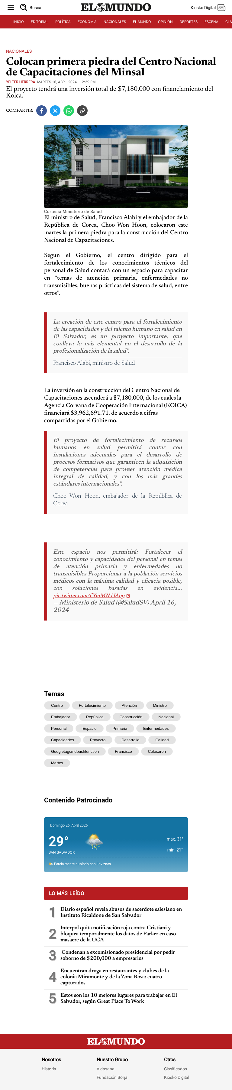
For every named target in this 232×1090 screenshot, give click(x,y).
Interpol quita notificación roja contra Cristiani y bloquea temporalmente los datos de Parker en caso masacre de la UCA (118, 934)
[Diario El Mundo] (116, 12)
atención (129, 705)
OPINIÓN (165, 22)
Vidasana (105, 1068)
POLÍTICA (63, 22)
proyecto (97, 740)
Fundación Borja (112, 1077)
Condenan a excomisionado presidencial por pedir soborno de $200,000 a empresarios (117, 955)
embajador (60, 717)
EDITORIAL (39, 22)
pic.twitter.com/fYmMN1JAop (88, 596)
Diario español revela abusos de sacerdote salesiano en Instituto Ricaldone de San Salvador (121, 912)
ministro (160, 705)
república (95, 717)
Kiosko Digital (176, 1077)
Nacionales (19, 51)
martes (57, 763)
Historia (49, 1068)
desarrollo (130, 740)
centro (57, 705)
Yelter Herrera (20, 82)
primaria (120, 728)
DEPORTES (189, 22)
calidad (162, 740)
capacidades (62, 740)
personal (58, 728)
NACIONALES (115, 22)
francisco (123, 751)
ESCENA (211, 22)
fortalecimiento (92, 705)
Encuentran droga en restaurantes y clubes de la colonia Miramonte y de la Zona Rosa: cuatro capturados (114, 977)
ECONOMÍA (87, 22)
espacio (89, 728)
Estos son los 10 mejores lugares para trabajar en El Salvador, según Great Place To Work (118, 998)
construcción (131, 717)
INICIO (18, 22)
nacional (166, 717)
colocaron (157, 751)
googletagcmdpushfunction (75, 751)
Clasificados (175, 1068)
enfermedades (156, 728)
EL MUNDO (142, 22)
